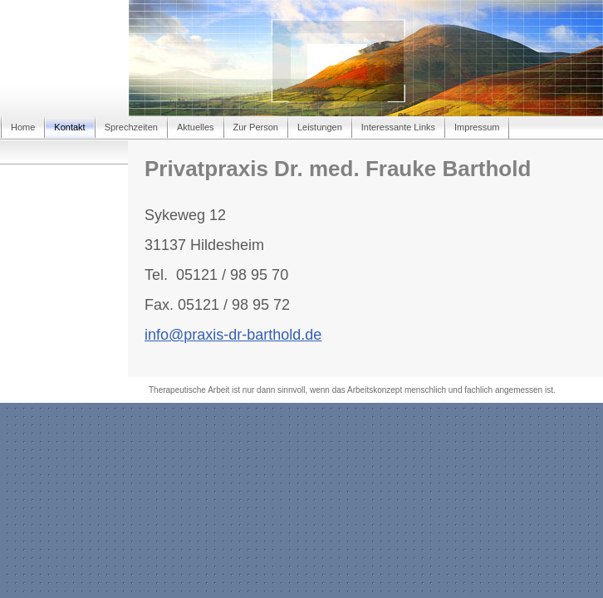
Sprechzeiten (131, 127)
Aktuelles (195, 127)
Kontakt (69, 127)
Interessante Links (398, 127)
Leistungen (319, 127)
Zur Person (255, 127)
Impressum (476, 127)
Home (23, 127)
